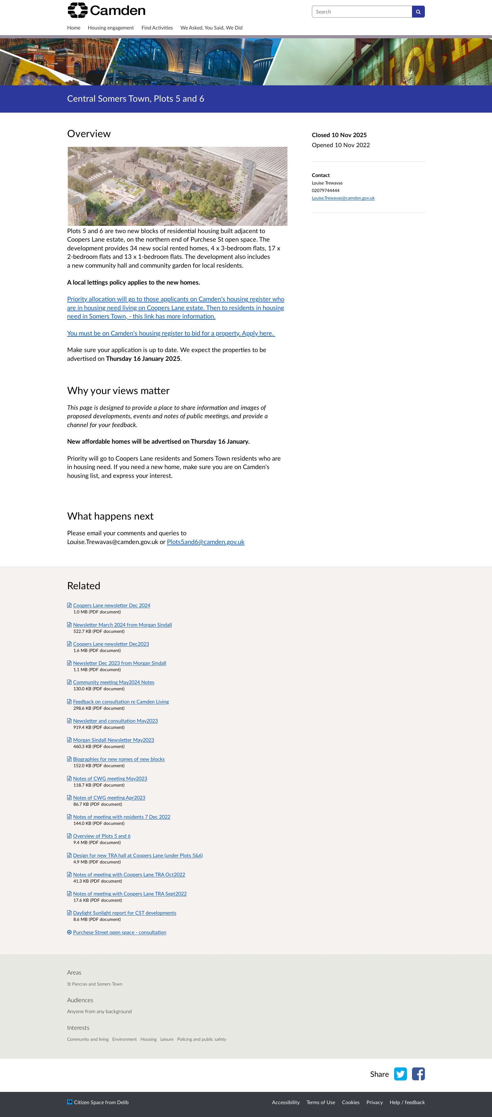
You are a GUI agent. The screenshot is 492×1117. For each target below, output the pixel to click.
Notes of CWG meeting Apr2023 (106, 797)
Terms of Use (321, 1102)
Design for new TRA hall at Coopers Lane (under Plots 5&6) (135, 855)
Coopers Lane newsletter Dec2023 (108, 644)
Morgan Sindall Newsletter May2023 (110, 740)
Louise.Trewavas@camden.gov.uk (343, 197)
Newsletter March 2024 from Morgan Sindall (119, 625)
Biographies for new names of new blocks (116, 759)
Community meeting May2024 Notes (110, 682)
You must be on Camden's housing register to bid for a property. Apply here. (171, 333)
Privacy (374, 1102)
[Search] (418, 12)
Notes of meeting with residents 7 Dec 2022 (118, 817)
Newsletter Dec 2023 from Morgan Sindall (116, 663)
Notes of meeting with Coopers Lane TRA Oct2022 (126, 874)
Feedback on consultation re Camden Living (118, 701)
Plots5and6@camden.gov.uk (205, 541)
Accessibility (286, 1102)
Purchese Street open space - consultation (116, 932)
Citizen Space (89, 1102)
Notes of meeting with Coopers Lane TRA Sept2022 (127, 893)
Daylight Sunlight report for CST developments (121, 913)
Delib (123, 1102)
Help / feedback (407, 1102)
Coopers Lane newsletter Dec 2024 (108, 605)
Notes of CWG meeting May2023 (107, 778)
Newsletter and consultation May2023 (112, 721)
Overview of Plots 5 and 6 (99, 836)
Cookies (351, 1102)
